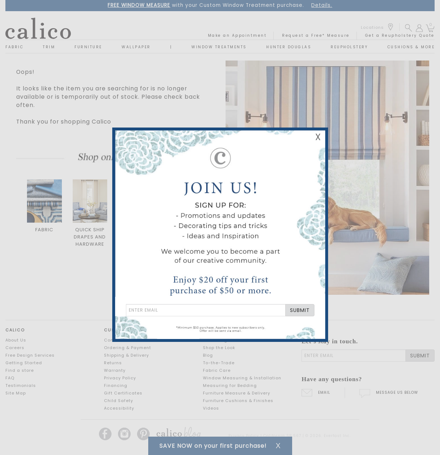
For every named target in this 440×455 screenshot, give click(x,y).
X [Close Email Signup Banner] (318, 137)
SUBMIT (300, 310)
